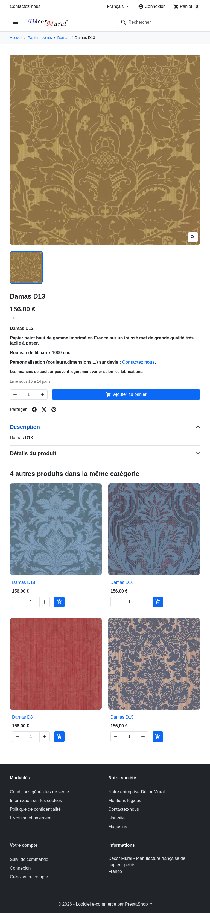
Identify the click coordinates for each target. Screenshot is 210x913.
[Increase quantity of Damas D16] (143, 602)
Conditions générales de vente (39, 792)
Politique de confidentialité (35, 809)
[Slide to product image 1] (26, 267)
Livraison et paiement (30, 818)
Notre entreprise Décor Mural (136, 792)
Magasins (117, 826)
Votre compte (23, 845)
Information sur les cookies (36, 800)
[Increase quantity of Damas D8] (44, 736)
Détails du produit (33, 453)
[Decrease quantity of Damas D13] (15, 394)
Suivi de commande (29, 859)
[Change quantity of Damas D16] (129, 602)
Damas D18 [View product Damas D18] (23, 582)
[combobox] (158, 22)
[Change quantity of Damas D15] (129, 736)
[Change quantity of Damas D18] (31, 602)
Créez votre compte (29, 877)
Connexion (20, 868)
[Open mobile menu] (16, 22)
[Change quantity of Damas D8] (31, 736)
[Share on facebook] (34, 409)
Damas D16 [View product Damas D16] (121, 582)
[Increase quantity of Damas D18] (44, 602)
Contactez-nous (25, 6)
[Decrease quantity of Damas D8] (17, 736)
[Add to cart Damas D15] (158, 736)
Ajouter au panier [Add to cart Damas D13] (126, 394)
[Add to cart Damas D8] (59, 736)
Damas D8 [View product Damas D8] (22, 717)
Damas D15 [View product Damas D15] (121, 717)
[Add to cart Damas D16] (158, 602)
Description (25, 427)
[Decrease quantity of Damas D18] (17, 602)
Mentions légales (124, 800)
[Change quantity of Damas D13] (28, 394)
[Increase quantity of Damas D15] (143, 736)
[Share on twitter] (44, 409)
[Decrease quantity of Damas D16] (115, 602)
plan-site (116, 818)
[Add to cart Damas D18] (59, 602)
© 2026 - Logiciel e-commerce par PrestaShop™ (105, 904)
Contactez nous (138, 362)
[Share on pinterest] (53, 409)
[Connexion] (152, 6)
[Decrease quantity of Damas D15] (115, 736)
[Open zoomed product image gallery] (193, 237)
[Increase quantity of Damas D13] (42, 394)
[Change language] (119, 6)
